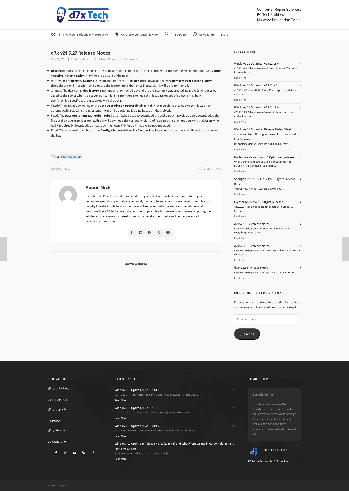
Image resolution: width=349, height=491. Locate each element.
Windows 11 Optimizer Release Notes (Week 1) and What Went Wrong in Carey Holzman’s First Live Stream (265, 134)
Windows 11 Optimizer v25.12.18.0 (256, 63)
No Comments (128, 59)
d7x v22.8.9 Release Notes (251, 268)
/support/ (59, 409)
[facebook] (56, 453)
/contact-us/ (61, 388)
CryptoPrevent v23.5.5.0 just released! (259, 202)
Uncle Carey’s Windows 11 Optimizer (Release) (264, 157)
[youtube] (74, 453)
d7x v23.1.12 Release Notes (252, 224)
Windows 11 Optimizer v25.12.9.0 (255, 85)
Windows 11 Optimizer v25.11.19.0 (256, 107)
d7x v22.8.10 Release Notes (252, 246)
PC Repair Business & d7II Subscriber (268, 461)
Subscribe (247, 334)
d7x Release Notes (104, 59)
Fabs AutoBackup (71, 156)
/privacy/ (59, 430)
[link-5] (93, 453)
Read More (240, 78)
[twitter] (65, 453)
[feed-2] (83, 453)
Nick (85, 59)
